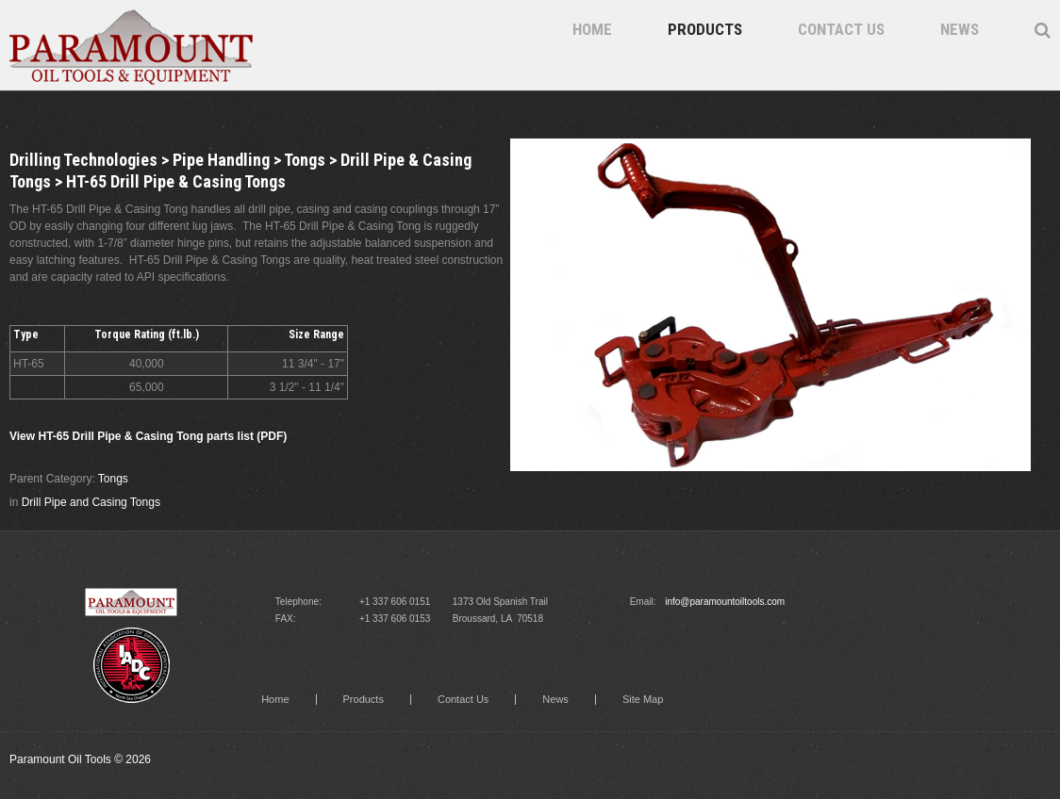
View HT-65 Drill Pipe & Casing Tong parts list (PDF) (148, 436)
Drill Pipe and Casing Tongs (91, 502)
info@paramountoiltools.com (725, 601)
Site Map (642, 699)
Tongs (113, 478)
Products (705, 29)
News (959, 29)
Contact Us (841, 29)
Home (592, 29)
